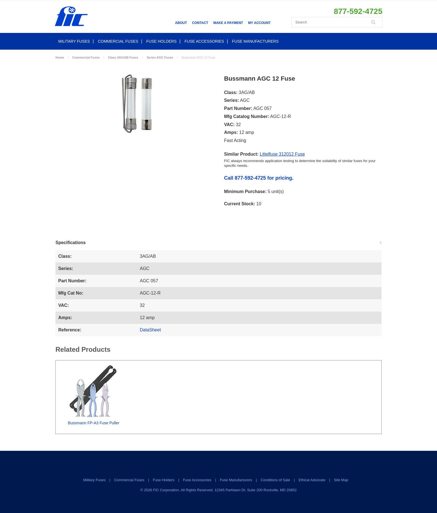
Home (59, 57)
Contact (200, 23)
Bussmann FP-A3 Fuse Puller (93, 423)
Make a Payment (228, 23)
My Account (259, 23)
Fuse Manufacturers (255, 41)
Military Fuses (74, 41)
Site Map (341, 480)
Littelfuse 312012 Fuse (282, 154)
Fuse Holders (161, 41)
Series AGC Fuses (160, 57)
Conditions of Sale (275, 480)
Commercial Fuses (118, 41)
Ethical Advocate (311, 480)
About (181, 23)
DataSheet (150, 329)
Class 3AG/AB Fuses (123, 57)
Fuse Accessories (204, 41)
